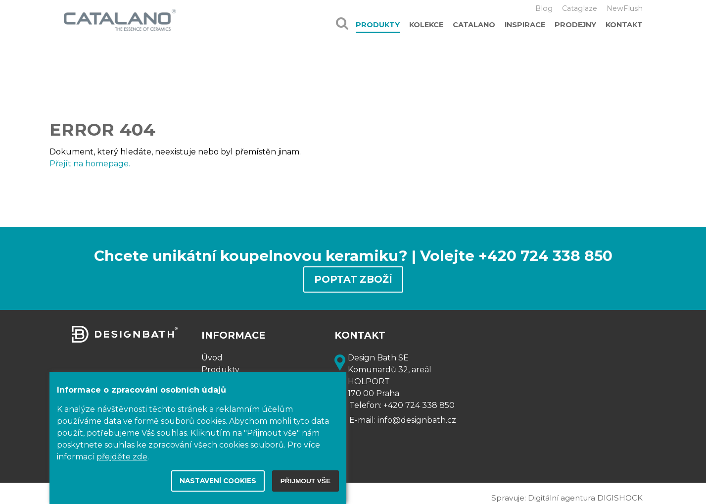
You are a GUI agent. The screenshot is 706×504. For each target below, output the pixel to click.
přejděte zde (121, 456)
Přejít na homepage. (89, 163)
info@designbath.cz (416, 420)
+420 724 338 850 (419, 405)
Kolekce (426, 24)
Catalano (474, 24)
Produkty (378, 24)
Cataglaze (579, 8)
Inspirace (525, 24)
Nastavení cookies (218, 481)
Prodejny (575, 24)
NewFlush (625, 8)
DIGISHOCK (620, 498)
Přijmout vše (305, 481)
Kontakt (624, 24)
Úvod (212, 357)
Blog (544, 8)
